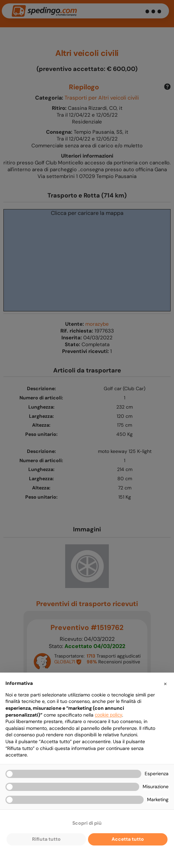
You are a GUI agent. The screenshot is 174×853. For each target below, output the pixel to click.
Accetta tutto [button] (128, 839)
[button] (165, 683)
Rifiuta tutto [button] (46, 839)
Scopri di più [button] (87, 823)
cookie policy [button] (108, 715)
